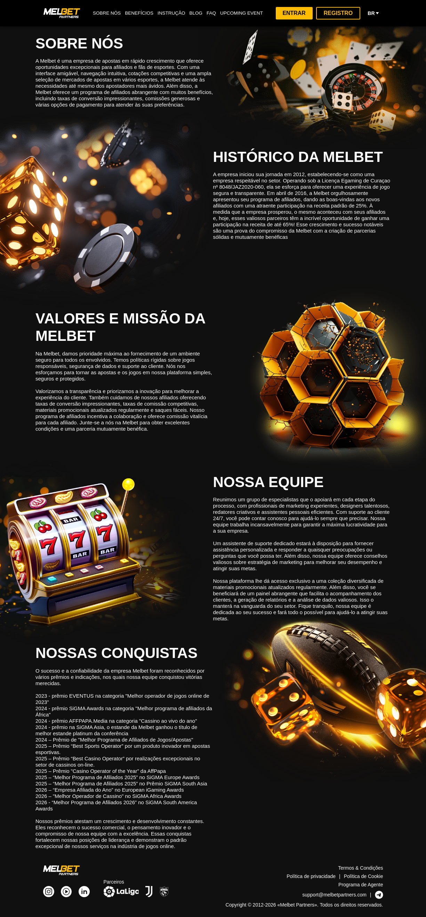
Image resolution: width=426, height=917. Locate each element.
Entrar (296, 13)
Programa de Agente (360, 884)
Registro (339, 13)
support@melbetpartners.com (333, 894)
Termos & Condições (360, 868)
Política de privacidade (311, 876)
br (374, 13)
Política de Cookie (363, 876)
